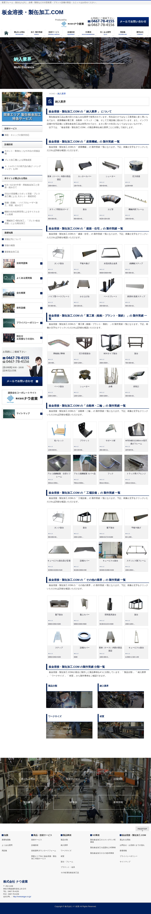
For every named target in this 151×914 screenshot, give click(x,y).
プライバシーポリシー (128, 856)
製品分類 (64, 840)
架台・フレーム (67, 862)
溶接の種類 (10, 245)
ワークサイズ (66, 851)
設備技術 (118, 779)
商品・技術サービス (42, 835)
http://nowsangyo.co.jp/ (22, 897)
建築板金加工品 (12, 252)
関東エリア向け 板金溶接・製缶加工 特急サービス (43, 857)
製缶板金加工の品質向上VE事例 (103, 848)
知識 (6, 835)
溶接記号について (13, 239)
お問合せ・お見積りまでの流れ (132, 845)
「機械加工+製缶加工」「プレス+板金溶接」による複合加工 (22, 221)
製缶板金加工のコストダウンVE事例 (103, 841)
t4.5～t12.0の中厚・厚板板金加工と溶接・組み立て (22, 186)
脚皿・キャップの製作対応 (17, 135)
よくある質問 (7, 845)
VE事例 (73, 802)
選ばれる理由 (28, 779)
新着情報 (118, 802)
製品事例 (28, 802)
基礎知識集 (6, 840)
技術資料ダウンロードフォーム (43, 851)
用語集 (4, 851)
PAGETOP (142, 829)
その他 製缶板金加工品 (70, 873)
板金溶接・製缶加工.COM (32, 12)
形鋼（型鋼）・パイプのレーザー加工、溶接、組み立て (21, 203)
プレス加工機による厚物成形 (18, 160)
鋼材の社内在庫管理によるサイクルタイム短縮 (22, 212)
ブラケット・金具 (68, 867)
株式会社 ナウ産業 (72, 906)
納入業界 (64, 845)
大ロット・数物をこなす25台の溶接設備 (22, 152)
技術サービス (73, 779)
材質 (62, 856)
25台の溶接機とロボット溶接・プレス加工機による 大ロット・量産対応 (22, 194)
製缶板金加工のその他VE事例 (102, 853)
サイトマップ (125, 862)
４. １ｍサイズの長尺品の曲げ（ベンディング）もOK (23, 167)
